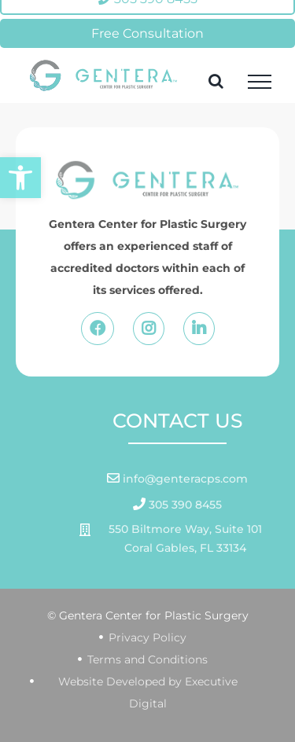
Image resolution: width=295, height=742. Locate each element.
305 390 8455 (184, 505)
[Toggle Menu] (259, 82)
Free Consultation (147, 33)
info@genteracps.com (184, 479)
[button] (20, 177)
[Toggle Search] (215, 81)
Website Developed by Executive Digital (148, 692)
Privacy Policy (147, 637)
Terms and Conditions (147, 659)
